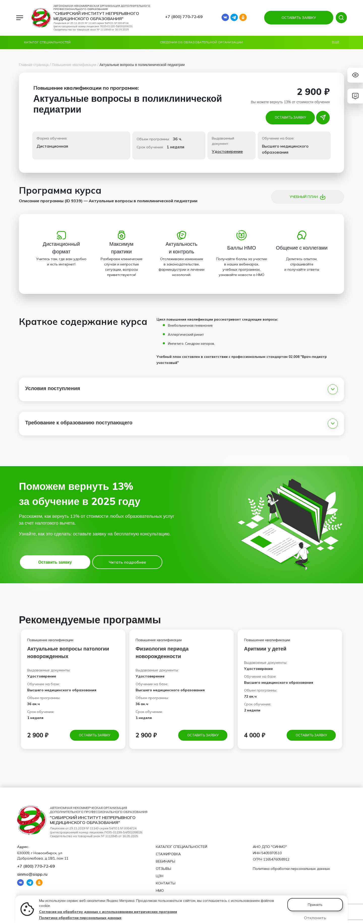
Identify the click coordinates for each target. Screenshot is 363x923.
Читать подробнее (127, 562)
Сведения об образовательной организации (201, 42)
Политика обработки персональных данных (80, 917)
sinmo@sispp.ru (32, 874)
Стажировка (168, 854)
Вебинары (165, 861)
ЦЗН (159, 876)
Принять (315, 904)
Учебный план (308, 197)
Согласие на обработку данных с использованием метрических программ (108, 911)
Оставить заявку (290, 117)
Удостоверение (227, 151)
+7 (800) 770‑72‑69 (184, 16)
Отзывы (163, 868)
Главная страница (34, 64)
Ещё (335, 42)
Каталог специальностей (47, 42)
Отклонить (315, 917)
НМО (160, 890)
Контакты (165, 883)
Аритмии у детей (265, 648)
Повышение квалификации (74, 64)
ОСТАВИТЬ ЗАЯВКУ (297, 17)
